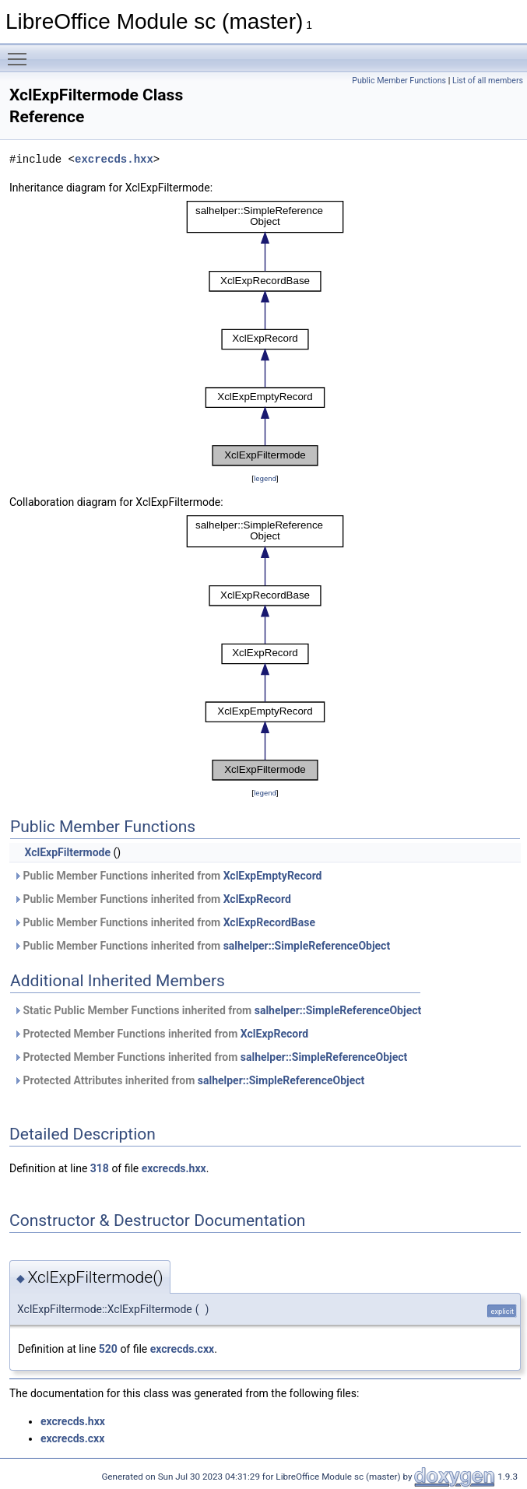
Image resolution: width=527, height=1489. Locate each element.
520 (108, 1349)
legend (265, 478)
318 (99, 1168)
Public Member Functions (399, 81)
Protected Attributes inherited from (188, 1080)
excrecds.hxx (114, 159)
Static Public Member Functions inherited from (217, 1010)
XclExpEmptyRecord (272, 875)
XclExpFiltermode (67, 852)
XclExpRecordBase (269, 922)
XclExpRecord (257, 899)
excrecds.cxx (182, 1349)
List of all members (487, 81)
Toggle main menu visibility (21, 52)
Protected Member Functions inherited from (160, 1033)
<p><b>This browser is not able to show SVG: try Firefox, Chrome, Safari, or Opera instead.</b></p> (265, 333)
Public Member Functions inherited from (167, 875)
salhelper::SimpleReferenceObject (307, 945)
